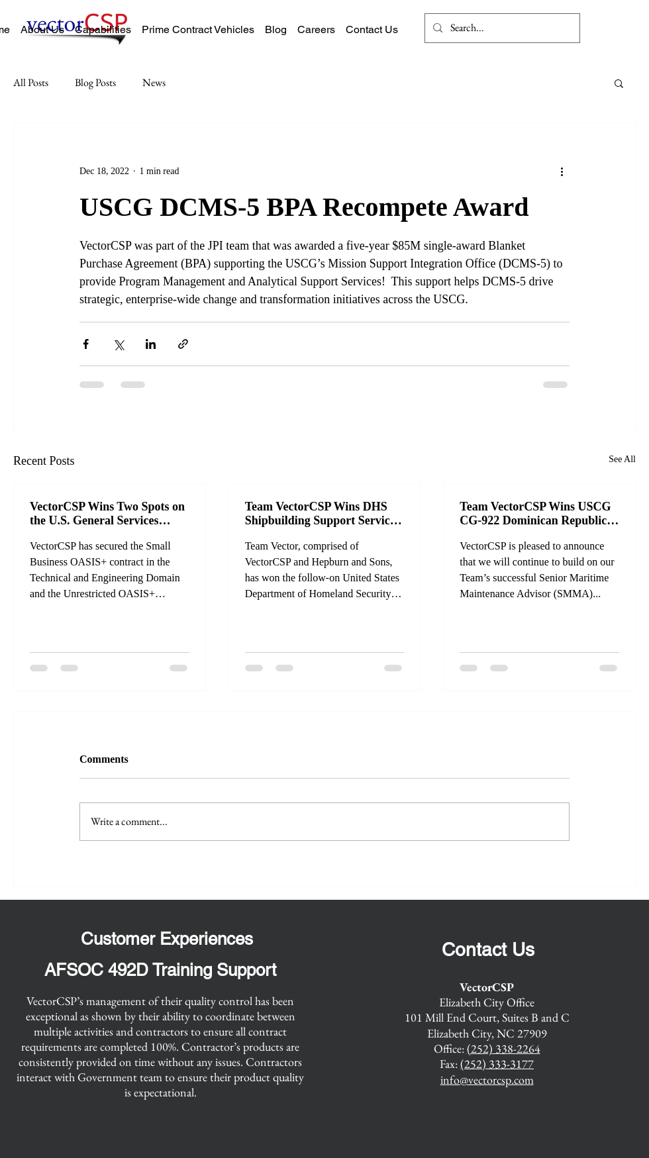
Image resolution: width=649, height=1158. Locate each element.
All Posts (30, 82)
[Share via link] (183, 344)
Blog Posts (95, 82)
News (154, 82)
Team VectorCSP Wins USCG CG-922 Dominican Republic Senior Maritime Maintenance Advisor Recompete (536, 514)
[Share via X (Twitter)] (118, 344)
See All (622, 459)
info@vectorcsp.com (487, 1079)
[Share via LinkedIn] (150, 344)
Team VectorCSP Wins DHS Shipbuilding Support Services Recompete (322, 514)
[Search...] (501, 28)
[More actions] (562, 171)
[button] (619, 82)
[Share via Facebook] (85, 344)
